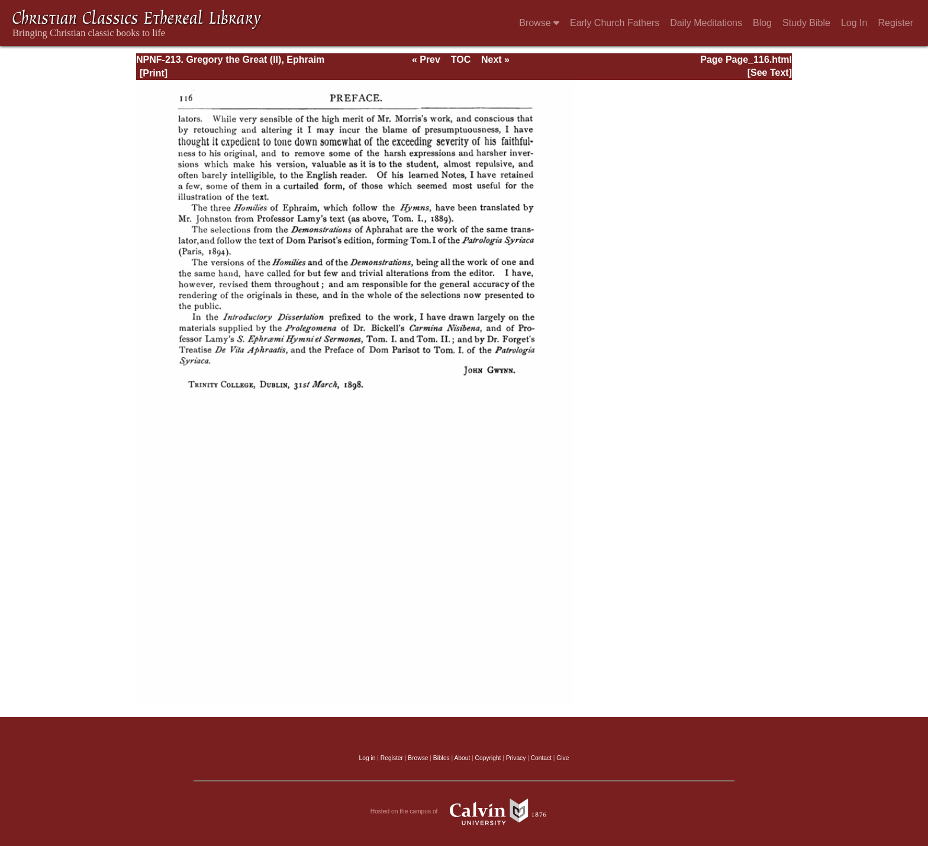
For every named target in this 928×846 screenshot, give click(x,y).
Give (562, 758)
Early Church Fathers (614, 23)
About (462, 758)
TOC (461, 60)
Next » (495, 60)
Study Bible (806, 23)
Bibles (441, 758)
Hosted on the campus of (464, 811)
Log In (854, 23)
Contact (541, 758)
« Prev (426, 60)
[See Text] (769, 73)
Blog (762, 23)
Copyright (488, 758)
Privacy (516, 758)
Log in (367, 758)
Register (895, 23)
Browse (539, 23)
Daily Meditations (706, 23)
